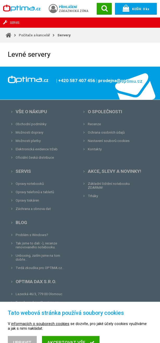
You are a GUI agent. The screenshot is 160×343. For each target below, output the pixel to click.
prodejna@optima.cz (42, 302)
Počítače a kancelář (34, 35)
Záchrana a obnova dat (33, 209)
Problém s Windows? (32, 235)
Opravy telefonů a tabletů (35, 192)
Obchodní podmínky (31, 124)
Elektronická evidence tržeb (37, 149)
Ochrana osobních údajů (106, 132)
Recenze (94, 124)
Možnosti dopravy (29, 132)
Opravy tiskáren (27, 200)
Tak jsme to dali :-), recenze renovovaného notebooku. (36, 245)
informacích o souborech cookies (40, 335)
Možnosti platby (28, 141)
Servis (23, 171)
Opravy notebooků (30, 184)
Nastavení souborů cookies (109, 141)
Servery (64, 35)
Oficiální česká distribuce (35, 157)
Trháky (93, 196)
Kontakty (95, 149)
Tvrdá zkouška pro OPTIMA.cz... (40, 268)
